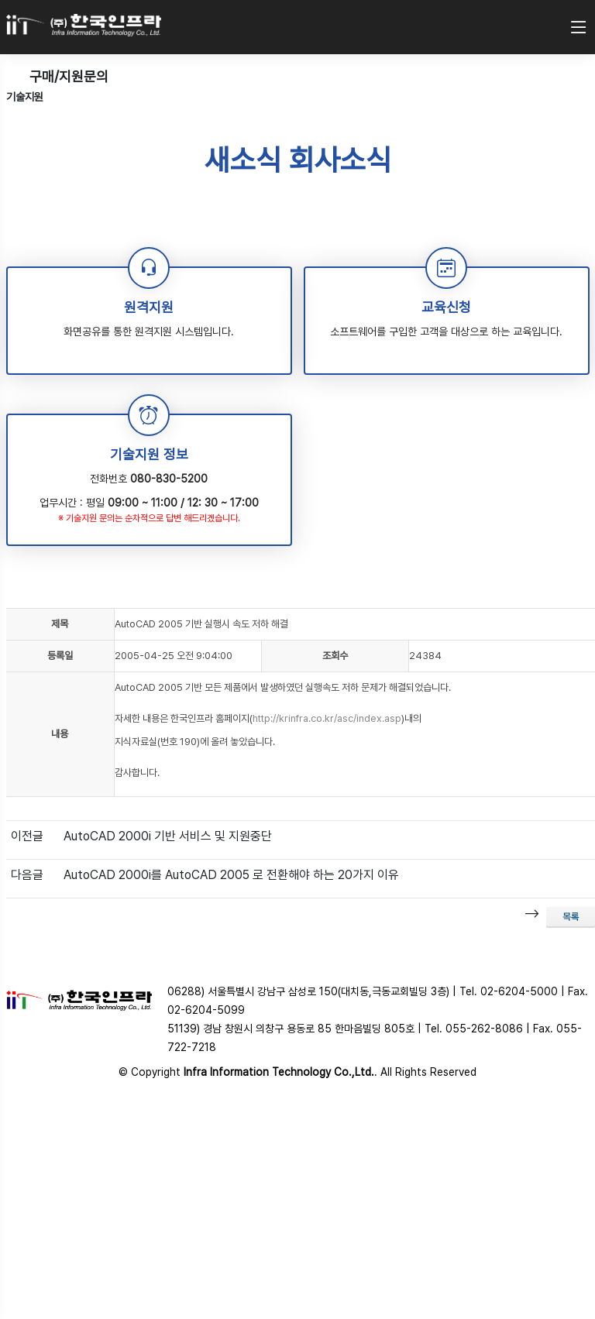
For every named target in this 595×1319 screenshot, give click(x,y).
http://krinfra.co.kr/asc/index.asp (327, 718)
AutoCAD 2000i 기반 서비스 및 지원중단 (168, 836)
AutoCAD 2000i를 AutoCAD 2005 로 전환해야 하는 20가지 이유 (231, 874)
